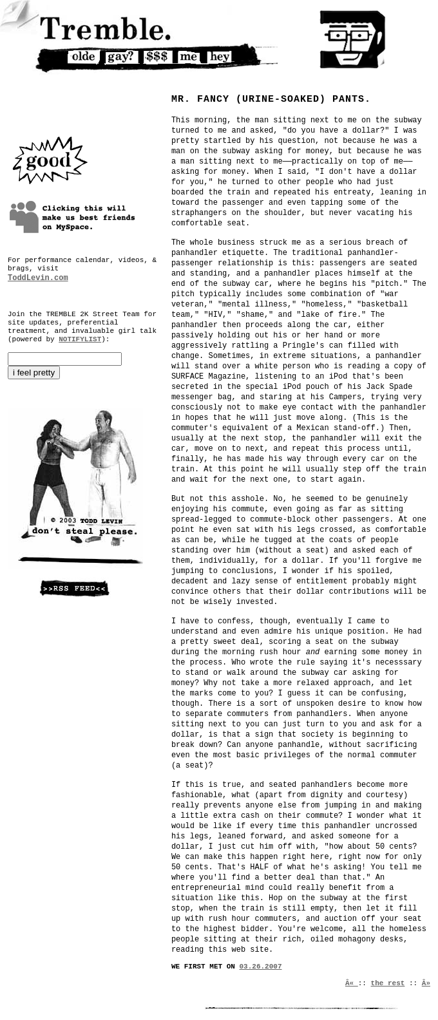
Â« (351, 983)
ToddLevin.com (38, 278)
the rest (388, 983)
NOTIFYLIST (80, 339)
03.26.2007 (261, 966)
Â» (426, 983)
